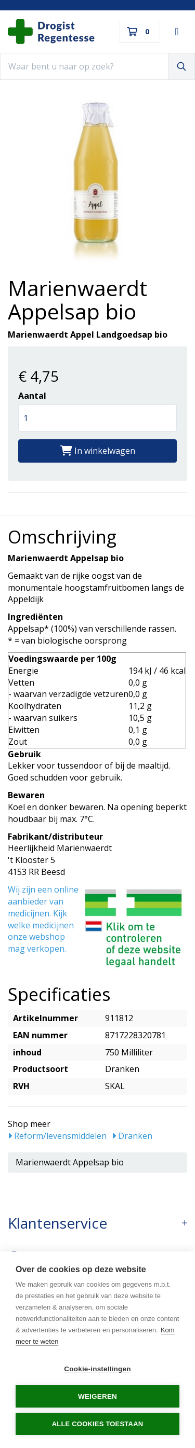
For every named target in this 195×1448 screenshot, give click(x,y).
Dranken (132, 1135)
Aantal (32, 395)
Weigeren (97, 1396)
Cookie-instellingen (97, 1369)
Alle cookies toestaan (98, 1424)
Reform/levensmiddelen (57, 1135)
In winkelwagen (97, 450)
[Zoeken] (181, 66)
